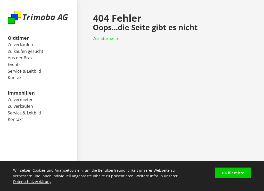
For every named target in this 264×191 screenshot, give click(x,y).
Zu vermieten (21, 99)
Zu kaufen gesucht (25, 51)
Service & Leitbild (24, 71)
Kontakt (15, 77)
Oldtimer (18, 38)
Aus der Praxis (22, 58)
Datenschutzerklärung (32, 181)
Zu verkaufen (20, 44)
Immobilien (21, 92)
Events (14, 64)
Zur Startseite (106, 38)
